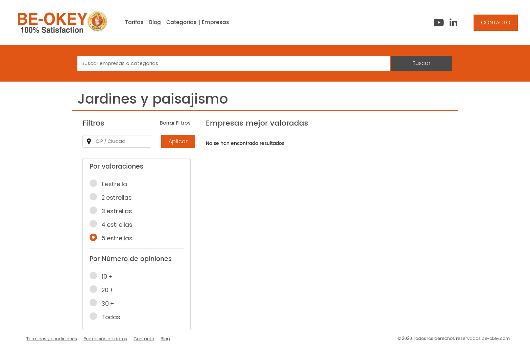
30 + (104, 303)
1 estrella (110, 183)
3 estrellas (113, 210)
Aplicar (178, 141)
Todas (107, 316)
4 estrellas (113, 224)
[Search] (233, 63)
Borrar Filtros (175, 122)
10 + (103, 276)
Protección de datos (105, 339)
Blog (155, 22)
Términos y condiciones (51, 339)
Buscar (421, 63)
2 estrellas (113, 197)
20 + (104, 289)
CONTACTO (495, 22)
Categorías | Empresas (197, 22)
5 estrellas (113, 238)
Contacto (144, 339)
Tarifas (134, 22)
